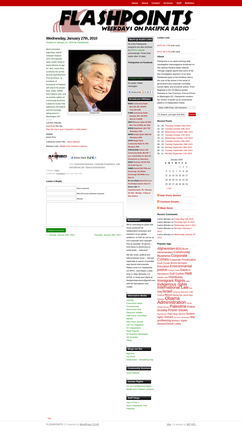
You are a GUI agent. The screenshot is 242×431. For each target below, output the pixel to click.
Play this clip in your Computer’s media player (66, 129)
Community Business (84, 164)
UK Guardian (132, 337)
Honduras (176, 277)
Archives (168, 3)
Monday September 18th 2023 (178, 147)
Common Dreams (169, 201)
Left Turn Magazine (135, 325)
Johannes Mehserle (180, 292)
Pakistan (166, 307)
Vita (169, 424)
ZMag (128, 340)
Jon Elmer (131, 356)
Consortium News (134, 303)
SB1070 (181, 314)
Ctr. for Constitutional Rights (138, 386)
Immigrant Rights (171, 280)
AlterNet (130, 300)
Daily (57, 170)
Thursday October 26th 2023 (178, 126)
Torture (168, 317)
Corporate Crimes (172, 257)
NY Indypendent (133, 328)
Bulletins (189, 3)
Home (135, 3)
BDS (179, 248)
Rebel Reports (132, 331)
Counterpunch (132, 306)
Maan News (166, 208)
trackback (60, 173)
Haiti (118, 164)
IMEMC (129, 319)
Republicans (162, 314)
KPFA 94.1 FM (163, 45)
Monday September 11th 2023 (178, 153)
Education (163, 266)
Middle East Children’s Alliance (73, 146)
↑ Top (48, 418)
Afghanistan (166, 248)
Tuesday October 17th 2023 (177, 135)
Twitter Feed (136, 78)
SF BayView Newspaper (137, 334)
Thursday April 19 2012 (184, 222)
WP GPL (191, 424)
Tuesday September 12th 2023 (178, 150)
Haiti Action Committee (136, 315)
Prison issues (178, 310)
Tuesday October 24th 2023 (177, 129)
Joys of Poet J (132, 402)
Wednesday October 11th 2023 (179, 138)
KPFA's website (138, 50)
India (188, 281)
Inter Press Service (170, 195)
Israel (167, 291)
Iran (190, 288)
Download (50, 126)
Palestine (178, 306)
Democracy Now (133, 309)
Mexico (169, 295)
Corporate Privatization (104, 164)
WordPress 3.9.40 (89, 424)
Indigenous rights (172, 284)
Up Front (177, 317)
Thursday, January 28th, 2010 (107, 239)
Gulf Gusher (176, 273)
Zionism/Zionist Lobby (169, 323)
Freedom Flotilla (173, 270)
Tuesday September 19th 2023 (178, 144)
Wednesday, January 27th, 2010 (71, 38)
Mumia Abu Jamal (180, 295)
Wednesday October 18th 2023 (179, 132)
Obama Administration (95, 167)
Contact (156, 3)
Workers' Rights (179, 320)
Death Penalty (163, 263)
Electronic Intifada (134, 312)
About (145, 3)
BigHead (130, 353)
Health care (162, 277)
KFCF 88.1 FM (163, 52)
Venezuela (185, 317)
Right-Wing (173, 314)
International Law (76, 167)
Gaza (184, 269)
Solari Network (73, 142)
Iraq (159, 291)
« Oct (169, 188)
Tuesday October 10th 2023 (177, 141)
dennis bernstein (178, 263)
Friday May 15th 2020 (184, 219)
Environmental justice (174, 268)
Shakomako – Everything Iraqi (139, 359)
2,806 (166, 108)
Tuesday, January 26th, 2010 (61, 239)
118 (176, 108)
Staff (178, 3)
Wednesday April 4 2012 (185, 225)
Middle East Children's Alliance (140, 389)
